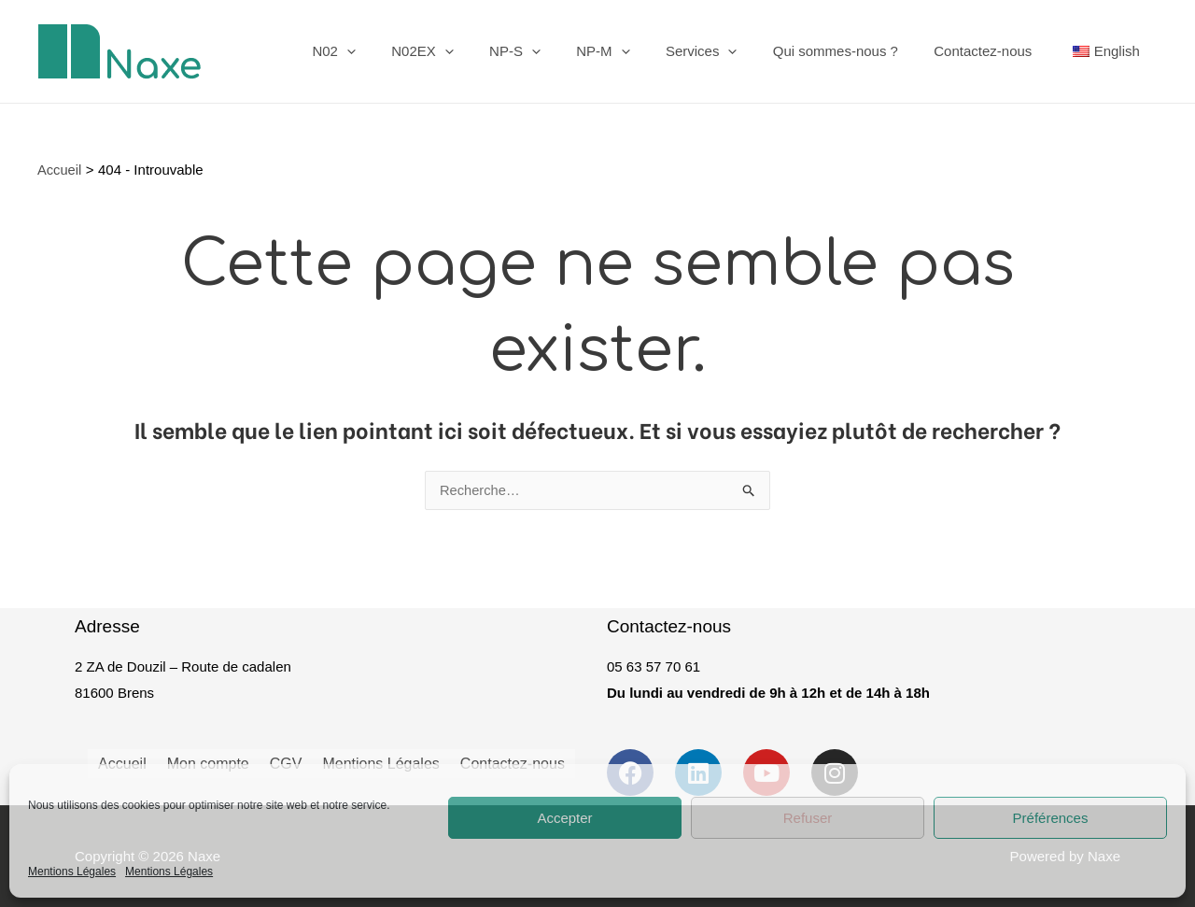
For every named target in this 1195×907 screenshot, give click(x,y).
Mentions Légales (72, 871)
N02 (393, 51)
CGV (286, 761)
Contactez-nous (995, 51)
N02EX (473, 51)
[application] (405, 51)
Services (729, 51)
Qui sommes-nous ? (855, 51)
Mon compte (208, 761)
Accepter (564, 818)
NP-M (638, 51)
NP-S (557, 51)
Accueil (122, 761)
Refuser (808, 818)
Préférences (1051, 818)
